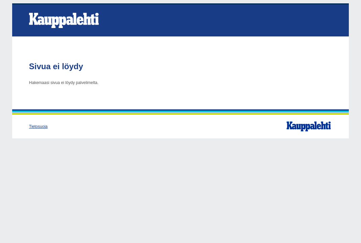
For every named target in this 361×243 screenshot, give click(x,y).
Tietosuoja (38, 126)
